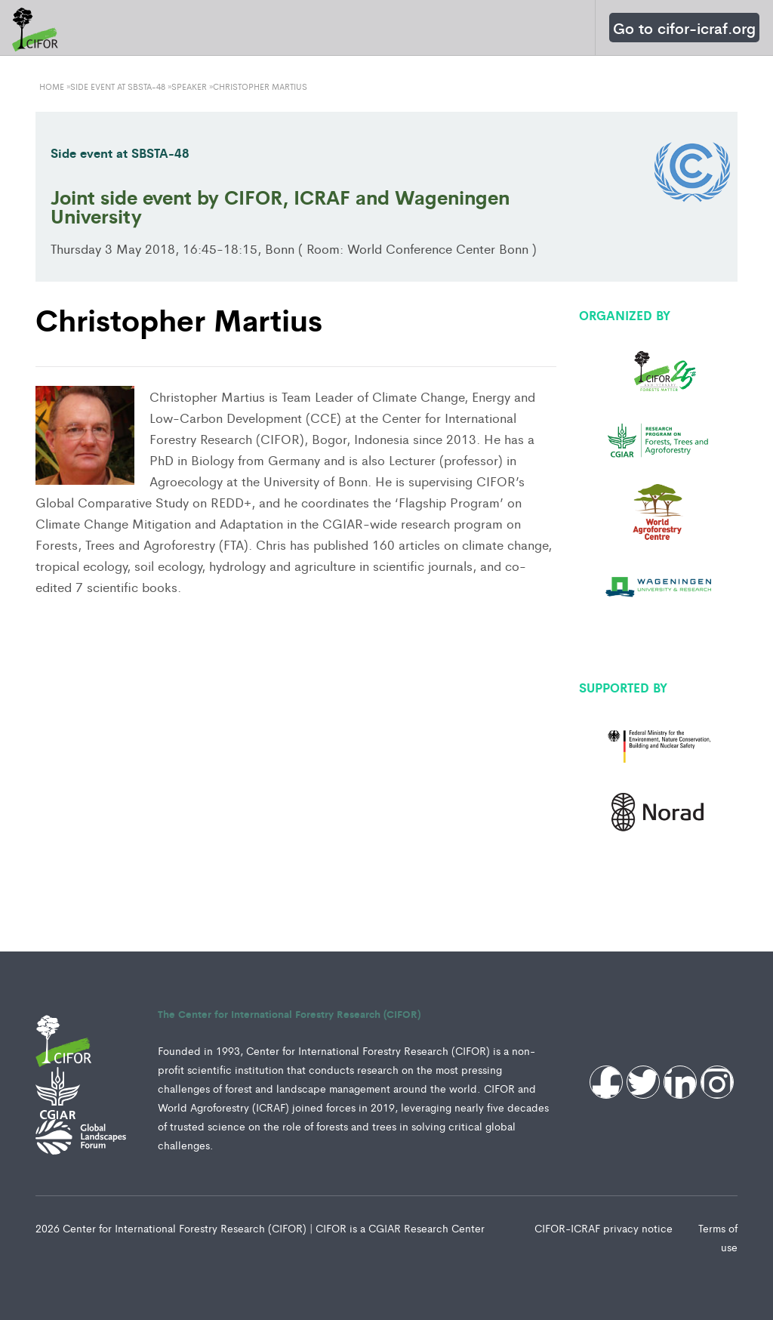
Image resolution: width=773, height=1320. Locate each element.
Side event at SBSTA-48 (120, 152)
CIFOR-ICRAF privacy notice (605, 1227)
